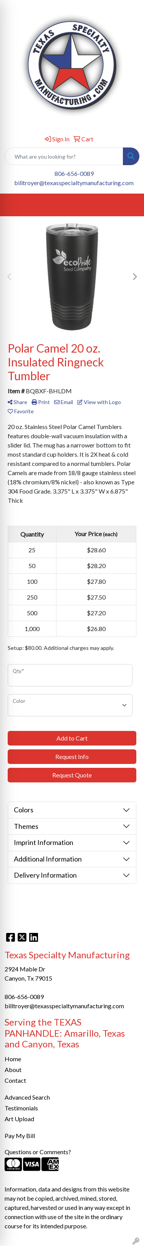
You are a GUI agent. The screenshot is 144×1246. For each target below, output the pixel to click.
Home (13, 1058)
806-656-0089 (74, 173)
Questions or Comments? (38, 1151)
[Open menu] (128, 205)
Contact (15, 1080)
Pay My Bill (20, 1135)
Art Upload (19, 1118)
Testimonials (21, 1108)
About (13, 1069)
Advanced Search (27, 1097)
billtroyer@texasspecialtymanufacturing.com (74, 182)
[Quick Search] (64, 156)
